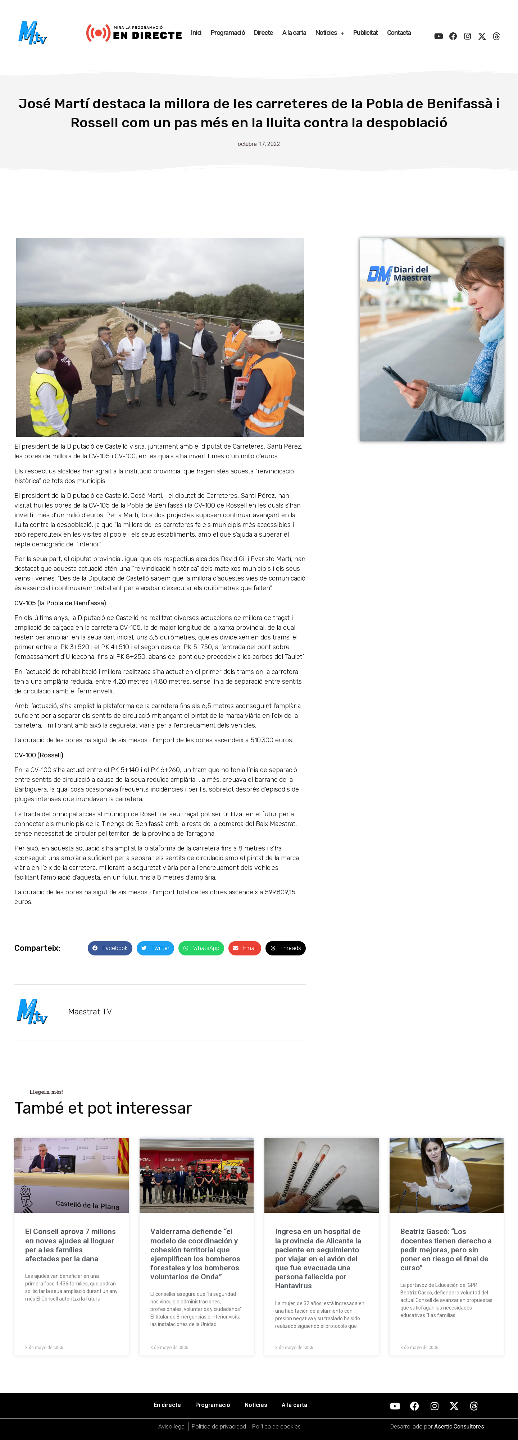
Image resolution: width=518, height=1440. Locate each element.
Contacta (399, 32)
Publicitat (365, 32)
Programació (228, 32)
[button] (110, 948)
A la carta (294, 32)
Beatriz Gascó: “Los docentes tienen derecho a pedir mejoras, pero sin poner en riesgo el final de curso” (446, 1249)
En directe (167, 1405)
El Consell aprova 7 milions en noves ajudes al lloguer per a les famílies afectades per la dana (70, 1245)
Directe (263, 32)
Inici (196, 32)
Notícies (329, 33)
